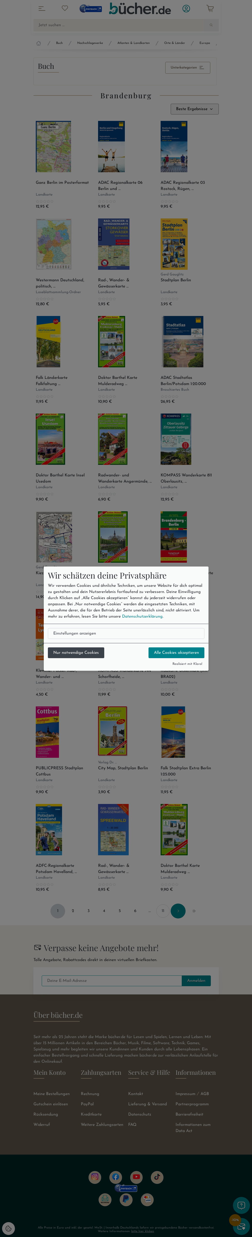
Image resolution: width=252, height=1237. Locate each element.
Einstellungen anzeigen (74, 633)
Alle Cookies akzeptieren (176, 653)
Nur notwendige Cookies (76, 653)
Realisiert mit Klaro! (187, 664)
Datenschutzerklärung (142, 617)
